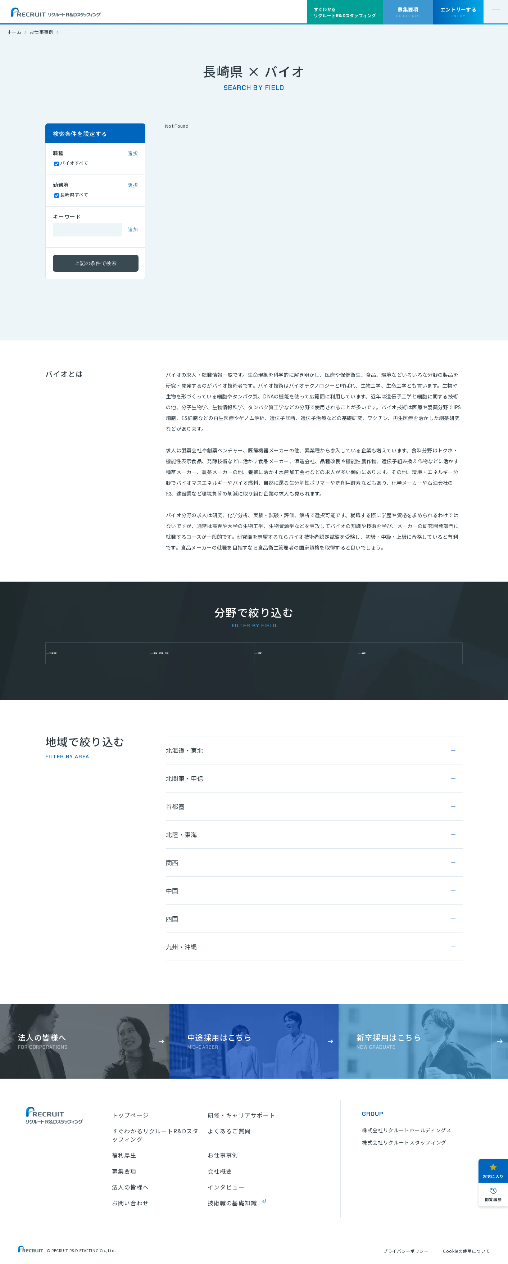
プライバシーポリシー (405, 1251)
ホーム (14, 31)
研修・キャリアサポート (241, 1115)
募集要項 (124, 1171)
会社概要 (220, 1171)
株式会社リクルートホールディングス (407, 1130)
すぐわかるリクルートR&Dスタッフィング (155, 1135)
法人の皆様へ (130, 1187)
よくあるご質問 (229, 1131)
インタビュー (226, 1187)
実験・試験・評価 (183, 653)
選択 (133, 153)
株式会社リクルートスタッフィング (404, 1142)
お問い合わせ (130, 1203)
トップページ (130, 1115)
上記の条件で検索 (95, 263)
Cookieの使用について (466, 1251)
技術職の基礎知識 (232, 1203)
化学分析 (67, 653)
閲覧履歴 (493, 1199)
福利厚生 (124, 1155)
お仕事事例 (42, 32)
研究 (270, 653)
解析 (374, 653)
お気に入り (493, 1176)
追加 (133, 229)
